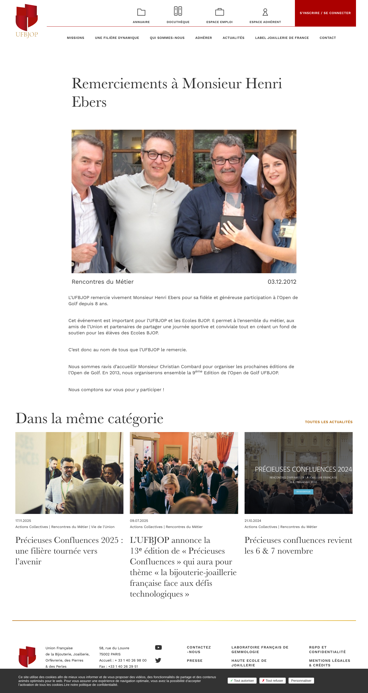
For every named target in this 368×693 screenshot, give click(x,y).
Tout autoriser (242, 681)
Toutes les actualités (329, 422)
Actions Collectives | (33, 527)
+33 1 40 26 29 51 (123, 667)
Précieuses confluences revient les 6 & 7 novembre (294, 545)
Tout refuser (272, 681)
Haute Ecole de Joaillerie (249, 663)
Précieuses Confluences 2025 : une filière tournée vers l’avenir (62, 550)
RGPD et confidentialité (327, 649)
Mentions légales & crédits (329, 663)
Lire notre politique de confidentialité (90, 685)
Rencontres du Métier (103, 281)
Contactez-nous (199, 649)
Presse (195, 660)
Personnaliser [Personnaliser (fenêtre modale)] (301, 681)
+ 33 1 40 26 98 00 (130, 660)
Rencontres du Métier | (71, 527)
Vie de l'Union (102, 527)
